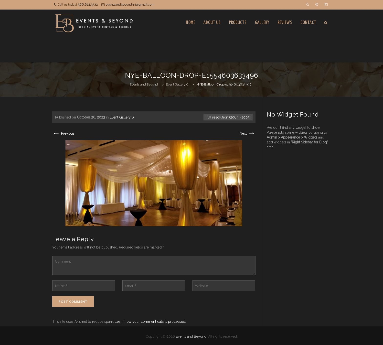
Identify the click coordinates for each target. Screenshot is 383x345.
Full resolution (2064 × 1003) (228, 117)
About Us (212, 22)
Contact (308, 22)
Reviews (285, 22)
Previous (63, 133)
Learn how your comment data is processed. (150, 321)
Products (238, 22)
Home (190, 22)
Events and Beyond (191, 336)
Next (247, 133)
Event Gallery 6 (122, 117)
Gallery (262, 22)
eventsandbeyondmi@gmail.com (130, 4)
